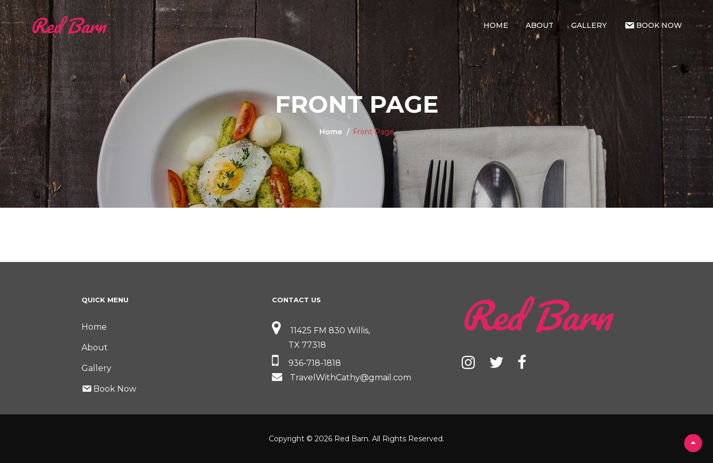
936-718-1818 (306, 363)
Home (495, 25)
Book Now (653, 25)
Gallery (589, 25)
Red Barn (351, 438)
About (540, 25)
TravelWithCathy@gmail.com (341, 377)
